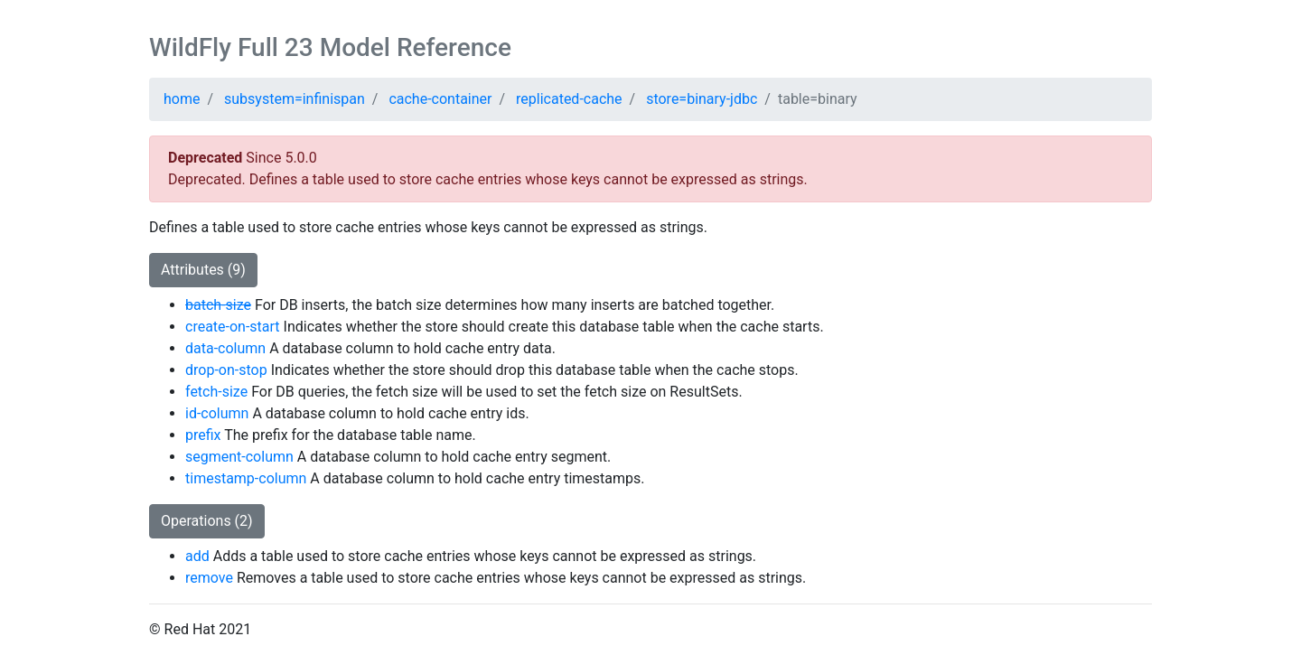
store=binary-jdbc (701, 99)
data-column (225, 348)
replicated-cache (569, 99)
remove (209, 577)
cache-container (439, 99)
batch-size (218, 304)
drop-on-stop (226, 370)
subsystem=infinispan (294, 99)
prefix (203, 435)
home (182, 99)
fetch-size (216, 391)
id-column (216, 413)
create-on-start (232, 326)
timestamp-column (245, 478)
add (197, 556)
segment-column (239, 456)
